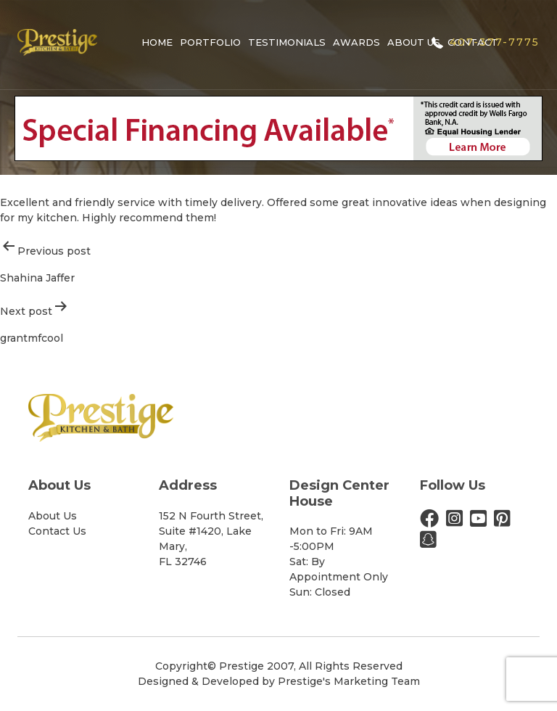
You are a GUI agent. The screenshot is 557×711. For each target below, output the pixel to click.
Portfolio (210, 42)
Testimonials (287, 42)
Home (157, 42)
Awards (356, 42)
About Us (413, 42)
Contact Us (57, 531)
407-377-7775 (495, 42)
